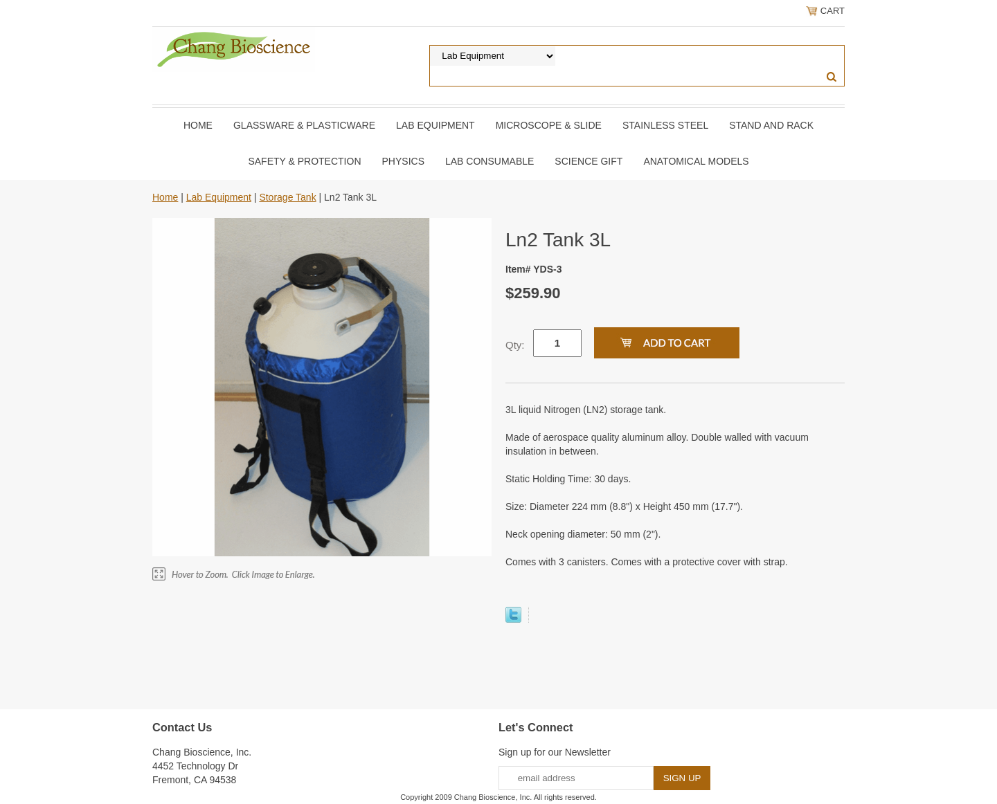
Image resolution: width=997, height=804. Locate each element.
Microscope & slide (549, 125)
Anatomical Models (695, 161)
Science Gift (588, 161)
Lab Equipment (435, 125)
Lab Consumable (489, 161)
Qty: (515, 345)
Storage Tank (287, 197)
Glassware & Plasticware (304, 125)
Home (198, 125)
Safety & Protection (304, 161)
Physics (403, 161)
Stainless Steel (665, 125)
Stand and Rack (771, 125)
